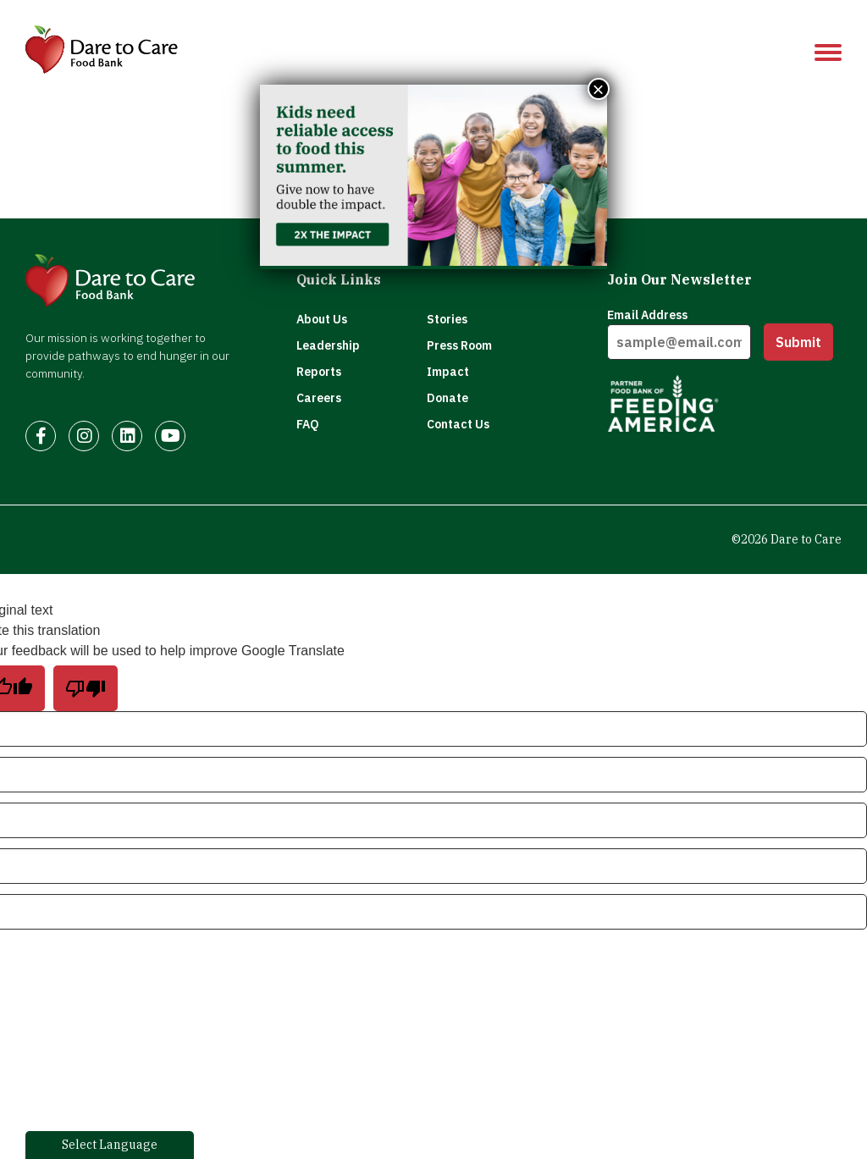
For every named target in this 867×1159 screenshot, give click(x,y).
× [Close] (599, 89)
